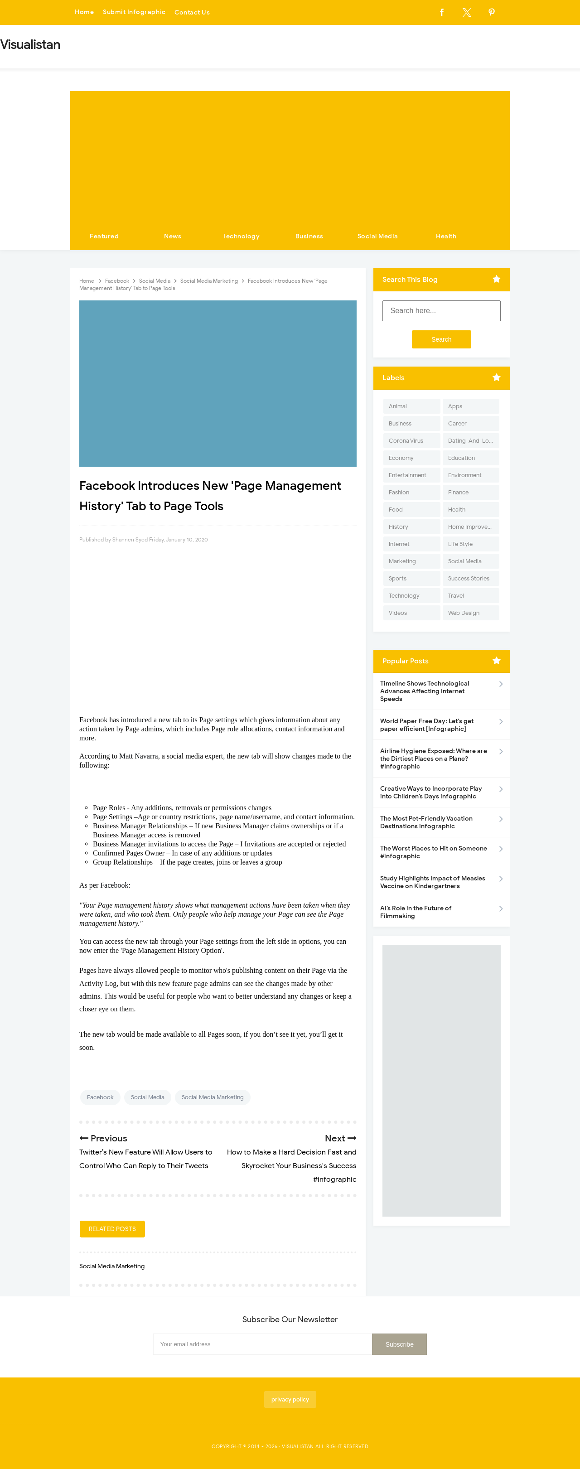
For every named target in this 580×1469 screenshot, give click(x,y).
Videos (398, 613)
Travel (456, 595)
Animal (398, 406)
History (398, 527)
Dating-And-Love (471, 441)
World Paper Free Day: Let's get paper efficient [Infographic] (427, 725)
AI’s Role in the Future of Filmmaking (416, 912)
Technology (241, 236)
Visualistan (298, 1446)
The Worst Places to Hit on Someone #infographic (433, 852)
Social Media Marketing (213, 1097)
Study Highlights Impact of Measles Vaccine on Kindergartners (432, 882)
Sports (397, 578)
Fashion (399, 492)
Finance (458, 492)
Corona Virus (406, 441)
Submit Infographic (134, 12)
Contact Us (192, 12)
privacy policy (290, 1399)
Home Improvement (473, 527)
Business (309, 236)
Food (396, 509)
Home (84, 12)
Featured (104, 236)
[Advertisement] (290, 154)
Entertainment (407, 475)
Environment (465, 475)
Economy (401, 458)
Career (457, 423)
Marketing (402, 561)
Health (446, 236)
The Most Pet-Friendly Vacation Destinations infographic (426, 822)
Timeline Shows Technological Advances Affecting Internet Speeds (424, 691)
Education (461, 458)
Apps (455, 406)
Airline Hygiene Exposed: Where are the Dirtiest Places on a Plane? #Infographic (433, 758)
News (172, 236)
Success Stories (468, 578)
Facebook (100, 1097)
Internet (399, 544)
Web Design (463, 613)
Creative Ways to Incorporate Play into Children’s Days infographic (431, 792)
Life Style (460, 544)
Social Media (378, 236)
